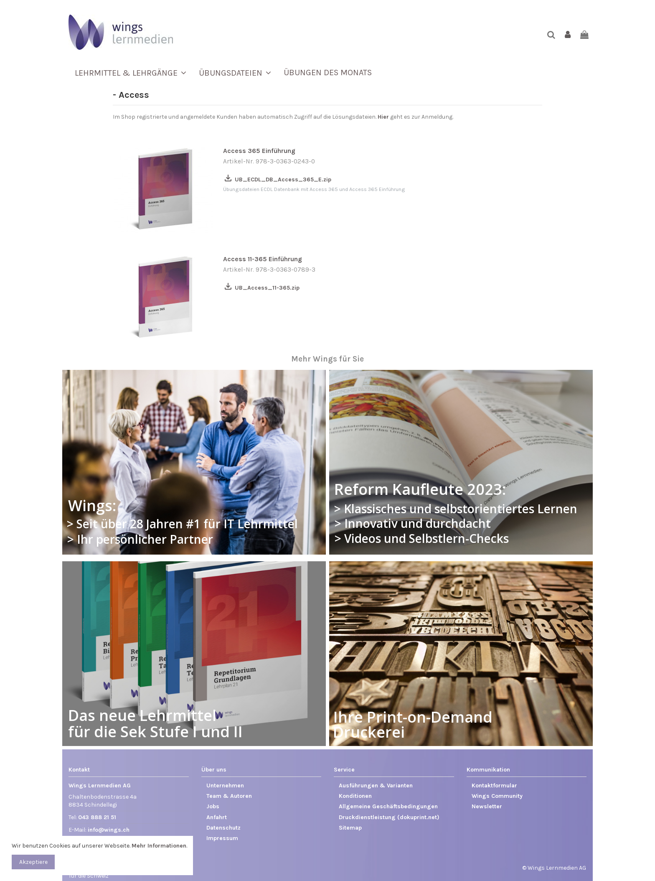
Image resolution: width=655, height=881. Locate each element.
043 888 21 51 (97, 817)
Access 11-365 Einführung (262, 259)
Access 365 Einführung (259, 151)
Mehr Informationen (159, 845)
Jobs (212, 806)
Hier (383, 116)
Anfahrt (216, 817)
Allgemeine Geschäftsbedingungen (388, 806)
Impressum (222, 838)
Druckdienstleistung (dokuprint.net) (389, 817)
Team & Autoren (229, 796)
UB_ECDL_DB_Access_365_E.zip (277, 179)
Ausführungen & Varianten (376, 785)
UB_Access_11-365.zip (261, 287)
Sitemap (350, 827)
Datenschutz (223, 827)
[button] (131, 72)
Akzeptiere (33, 862)
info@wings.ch (108, 829)
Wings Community (497, 796)
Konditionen (355, 796)
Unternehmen (225, 785)
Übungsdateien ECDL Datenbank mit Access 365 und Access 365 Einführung (314, 189)
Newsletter (487, 806)
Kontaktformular (494, 785)
